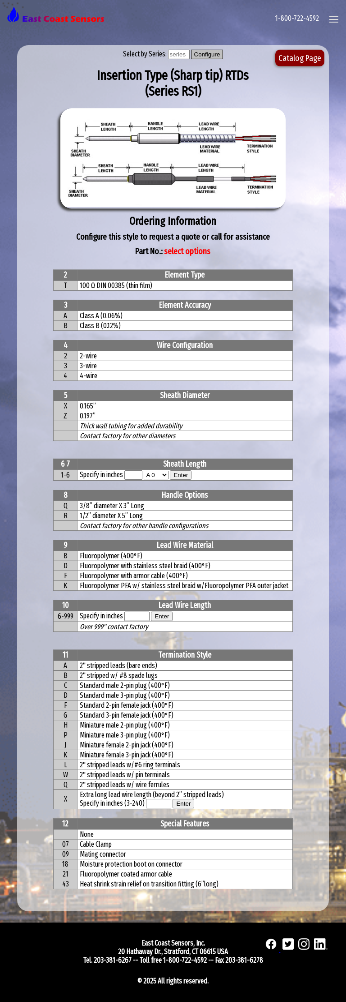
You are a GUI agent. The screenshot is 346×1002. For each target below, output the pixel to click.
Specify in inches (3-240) (113, 803)
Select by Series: (145, 54)
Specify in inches (101, 474)
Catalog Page (299, 58)
